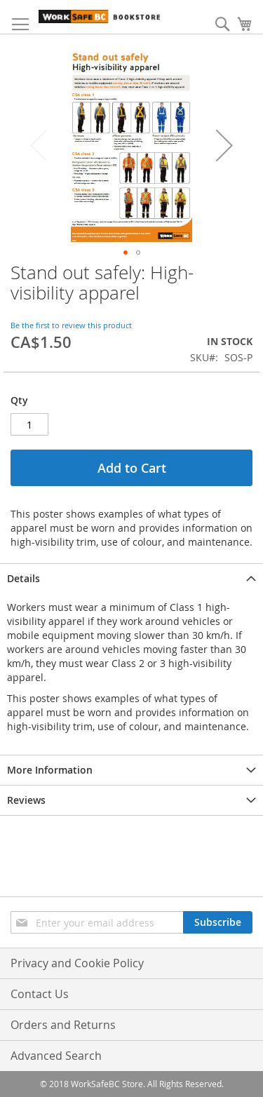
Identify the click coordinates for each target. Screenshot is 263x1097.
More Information (50, 769)
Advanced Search (56, 1055)
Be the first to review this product (71, 325)
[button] (224, 145)
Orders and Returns (63, 1024)
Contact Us (40, 994)
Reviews (26, 800)
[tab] (131, 578)
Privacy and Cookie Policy (77, 963)
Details (23, 578)
